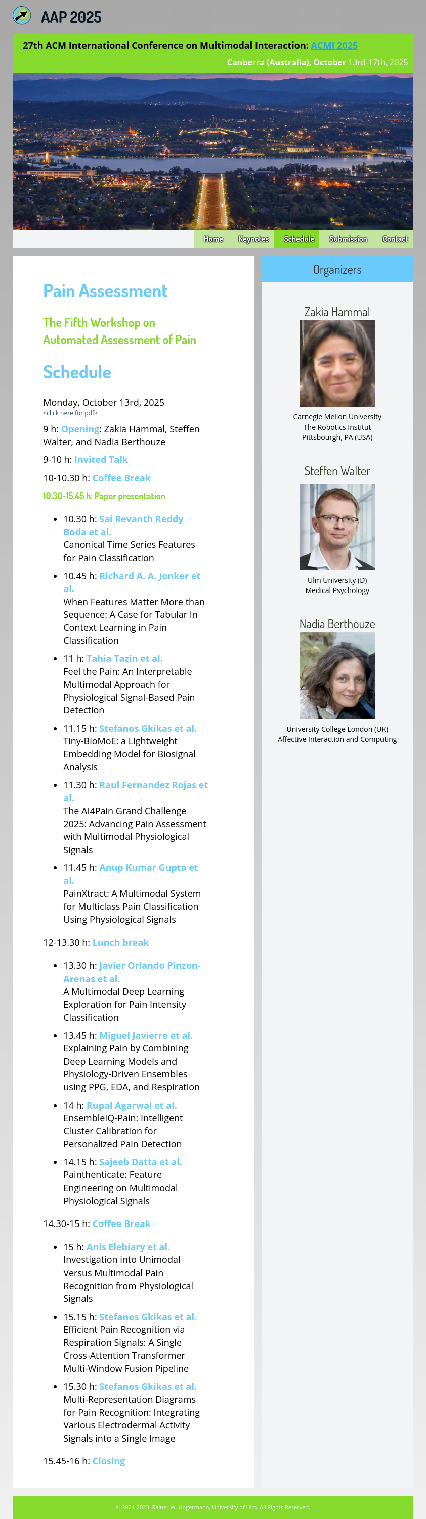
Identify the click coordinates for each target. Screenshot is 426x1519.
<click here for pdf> (70, 413)
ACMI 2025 (334, 45)
